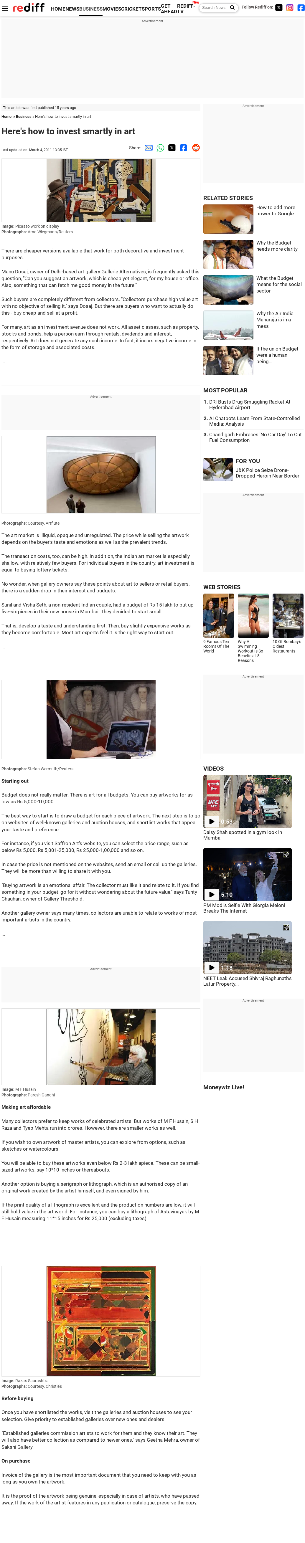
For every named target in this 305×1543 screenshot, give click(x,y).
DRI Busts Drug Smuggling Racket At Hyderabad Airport (250, 404)
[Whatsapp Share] (159, 148)
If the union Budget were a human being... (277, 355)
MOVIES (112, 9)
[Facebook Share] (183, 148)
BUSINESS (91, 9)
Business (24, 116)
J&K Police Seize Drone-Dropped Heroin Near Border (267, 473)
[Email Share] (147, 148)
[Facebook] (301, 7)
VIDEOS (213, 768)
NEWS (72, 9)
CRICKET (131, 9)
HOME (58, 9)
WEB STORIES (221, 587)
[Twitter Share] (171, 148)
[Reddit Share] (194, 148)
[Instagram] (290, 7)
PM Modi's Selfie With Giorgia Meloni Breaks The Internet (244, 908)
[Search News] (231, 7)
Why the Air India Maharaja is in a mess (275, 320)
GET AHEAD (169, 8)
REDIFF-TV (186, 8)
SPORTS (151, 9)
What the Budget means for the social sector (279, 284)
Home (6, 116)
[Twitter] (279, 7)
